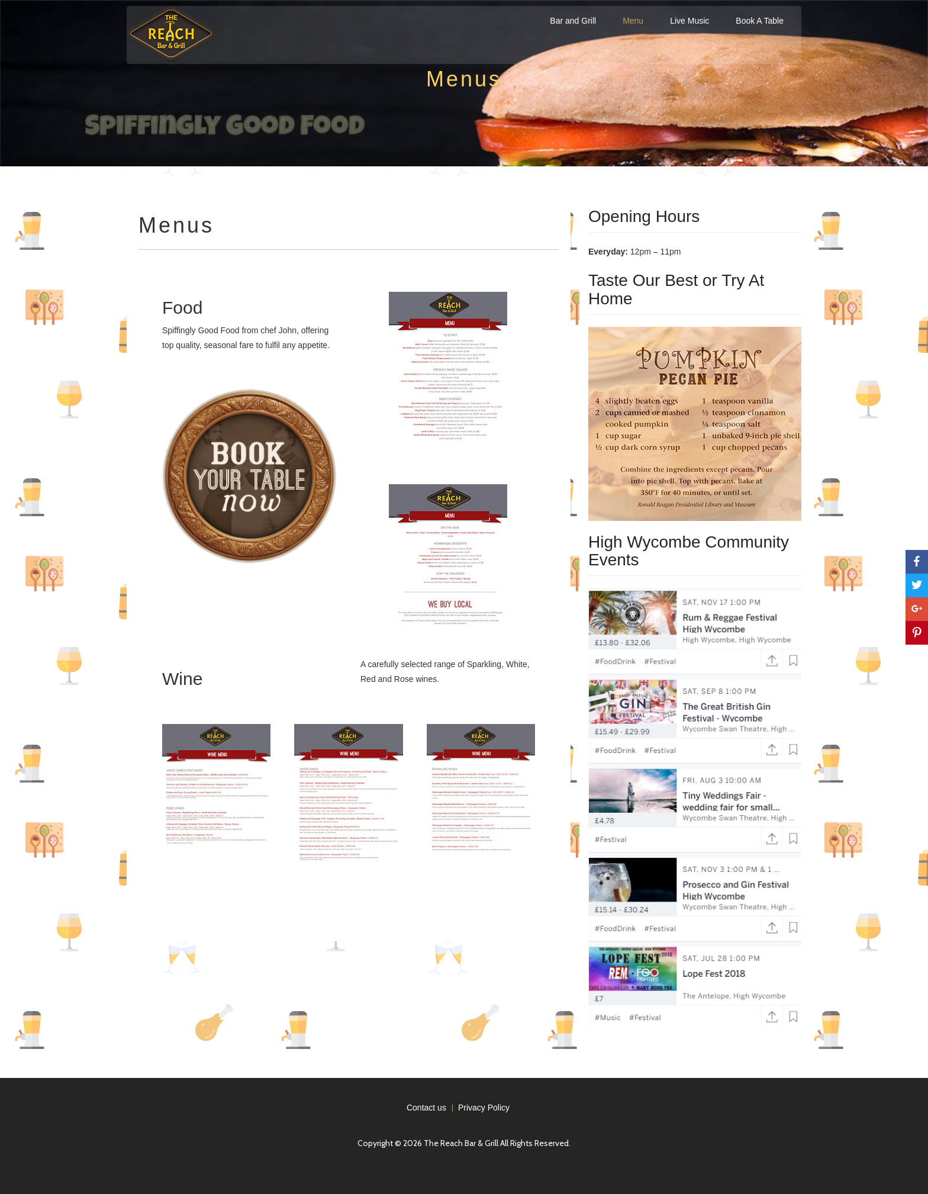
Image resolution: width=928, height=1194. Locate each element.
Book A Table (760, 20)
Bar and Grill (573, 20)
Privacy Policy (484, 1107)
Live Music (689, 20)
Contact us (426, 1107)
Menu (633, 20)
